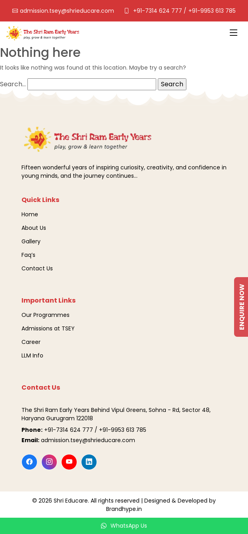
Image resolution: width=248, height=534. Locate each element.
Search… (13, 84)
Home (29, 214)
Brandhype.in (124, 509)
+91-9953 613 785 (212, 11)
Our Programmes (45, 315)
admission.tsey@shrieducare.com (67, 11)
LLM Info (32, 355)
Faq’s (28, 255)
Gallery (31, 241)
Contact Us (37, 268)
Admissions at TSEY (48, 328)
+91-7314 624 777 (158, 11)
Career (31, 342)
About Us (33, 228)
